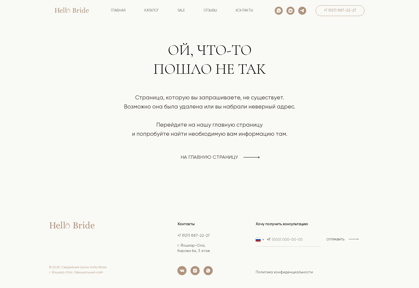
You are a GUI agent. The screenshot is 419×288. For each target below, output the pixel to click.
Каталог (151, 10)
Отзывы (210, 10)
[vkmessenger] (290, 11)
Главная (118, 10)
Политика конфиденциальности (284, 272)
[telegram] (302, 11)
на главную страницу (209, 157)
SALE (181, 10)
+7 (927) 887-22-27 (193, 236)
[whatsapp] (279, 11)
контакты (244, 10)
